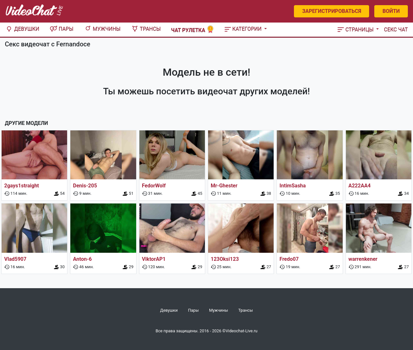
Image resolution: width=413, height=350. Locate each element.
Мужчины (102, 29)
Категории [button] (244, 29)
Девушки (22, 29)
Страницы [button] (356, 29)
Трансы (146, 29)
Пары (62, 29)
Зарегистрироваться (331, 11)
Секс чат (396, 29)
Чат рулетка (192, 29)
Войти (391, 11)
